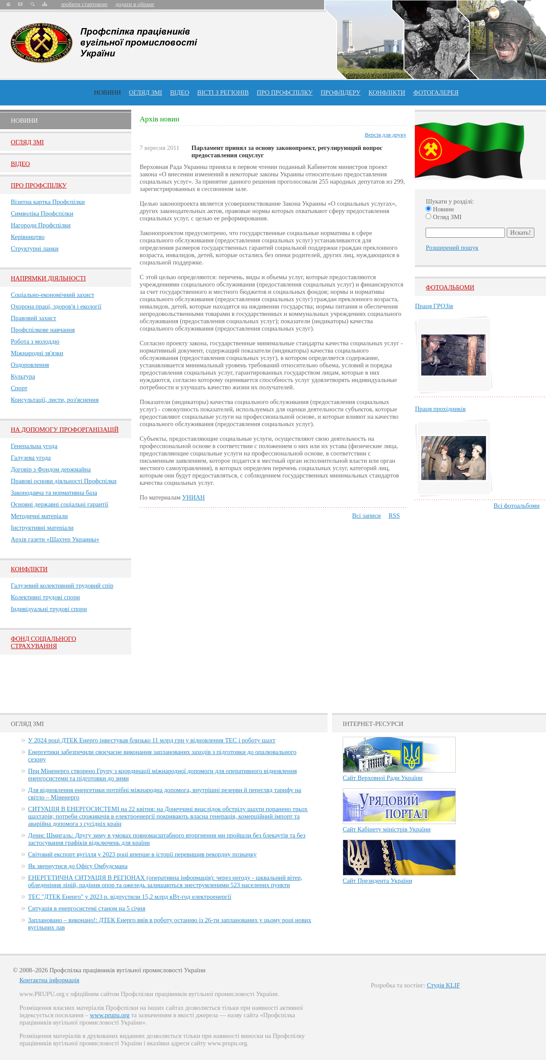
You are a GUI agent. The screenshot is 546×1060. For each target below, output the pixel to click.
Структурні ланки (35, 248)
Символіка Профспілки (42, 213)
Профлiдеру (340, 92)
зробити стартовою (84, 4)
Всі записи (366, 515)
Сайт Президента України (377, 880)
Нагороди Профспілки (41, 225)
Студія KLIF (443, 985)
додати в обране (134, 4)
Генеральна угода (34, 445)
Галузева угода (30, 457)
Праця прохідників (440, 408)
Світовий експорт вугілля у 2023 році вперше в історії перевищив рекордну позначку (142, 854)
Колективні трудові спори (45, 597)
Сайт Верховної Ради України (383, 777)
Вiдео (20, 163)
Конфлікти (29, 569)
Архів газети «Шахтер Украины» (55, 539)
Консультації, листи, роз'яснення (54, 399)
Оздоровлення (30, 364)
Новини (107, 92)
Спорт (19, 388)
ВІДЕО (179, 92)
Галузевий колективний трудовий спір (62, 585)
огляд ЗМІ (145, 92)
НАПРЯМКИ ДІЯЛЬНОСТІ (48, 278)
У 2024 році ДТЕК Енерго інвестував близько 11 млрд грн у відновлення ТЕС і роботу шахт (151, 740)
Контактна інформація (49, 980)
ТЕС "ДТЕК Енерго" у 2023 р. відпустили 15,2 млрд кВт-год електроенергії (129, 896)
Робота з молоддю (35, 341)
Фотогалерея (436, 92)
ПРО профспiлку (284, 92)
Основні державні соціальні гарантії (59, 504)
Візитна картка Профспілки (48, 201)
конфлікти (387, 92)
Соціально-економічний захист (52, 294)
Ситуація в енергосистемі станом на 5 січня (86, 908)
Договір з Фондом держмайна (51, 469)
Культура (23, 376)
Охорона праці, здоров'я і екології (56, 306)
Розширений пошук (452, 247)
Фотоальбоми (450, 287)
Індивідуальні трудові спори (49, 608)
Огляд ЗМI (27, 142)
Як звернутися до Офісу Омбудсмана (77, 866)
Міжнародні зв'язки (37, 353)
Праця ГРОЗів (434, 305)
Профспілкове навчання (43, 329)
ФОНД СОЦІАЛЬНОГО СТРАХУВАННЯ (43, 642)
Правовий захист (33, 318)
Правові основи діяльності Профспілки (64, 480)
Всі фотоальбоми (517, 505)
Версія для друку (385, 134)
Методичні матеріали (39, 515)
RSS (394, 515)
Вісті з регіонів (223, 92)
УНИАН (193, 497)
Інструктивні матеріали (42, 527)
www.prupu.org (109, 1015)
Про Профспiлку (38, 185)
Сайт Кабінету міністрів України (387, 829)
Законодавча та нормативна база (54, 492)
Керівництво (27, 236)
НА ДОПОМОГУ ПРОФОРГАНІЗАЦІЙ (65, 429)
